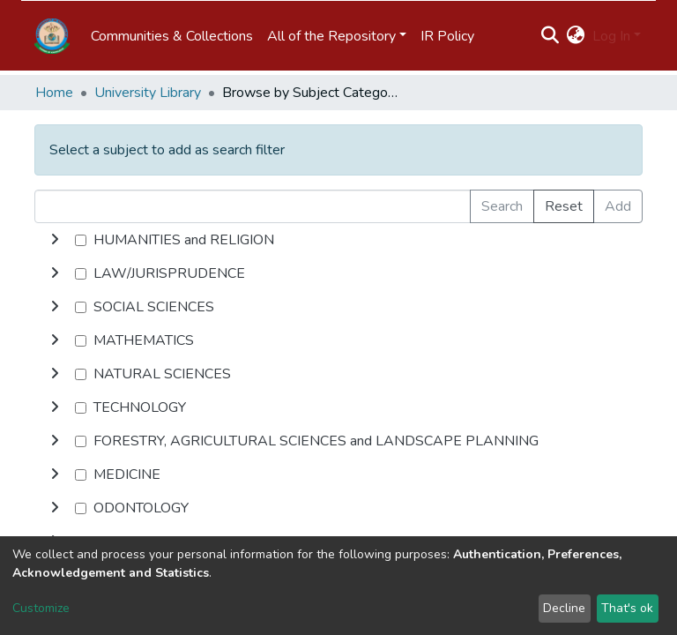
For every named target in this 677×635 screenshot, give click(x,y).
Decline (564, 608)
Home (54, 92)
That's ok (627, 608)
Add (618, 206)
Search (502, 206)
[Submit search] (550, 36)
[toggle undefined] (54, 240)
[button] (576, 36)
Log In (611, 36)
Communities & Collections (172, 36)
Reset (564, 206)
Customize (41, 608)
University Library (147, 92)
